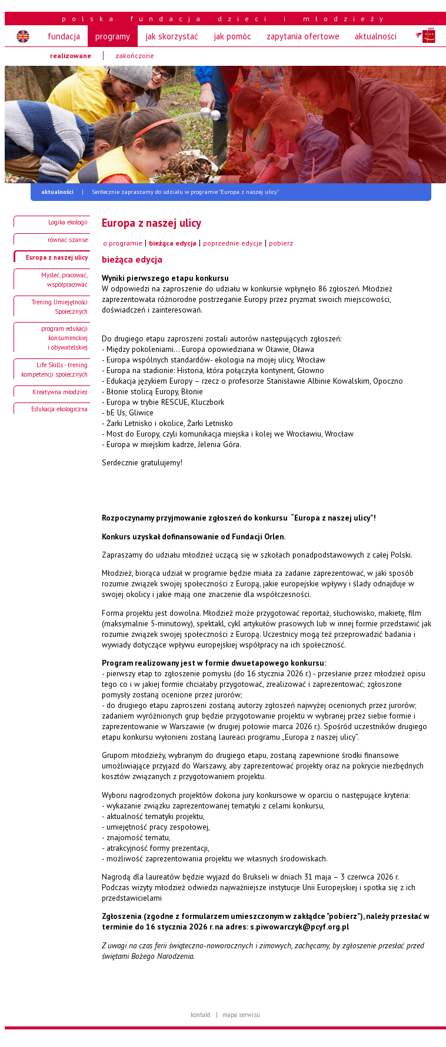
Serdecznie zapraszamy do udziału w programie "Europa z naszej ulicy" (160, 192)
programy (112, 36)
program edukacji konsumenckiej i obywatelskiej (64, 337)
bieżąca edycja (173, 243)
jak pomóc (232, 36)
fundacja (64, 36)
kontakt (201, 1015)
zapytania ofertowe (303, 36)
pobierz (281, 243)
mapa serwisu (241, 1015)
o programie (122, 243)
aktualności (376, 36)
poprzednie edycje (232, 243)
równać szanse (68, 240)
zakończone (134, 55)
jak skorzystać (171, 36)
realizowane (70, 55)
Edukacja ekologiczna (59, 409)
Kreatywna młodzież (60, 392)
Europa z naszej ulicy (57, 257)
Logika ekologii (68, 222)
